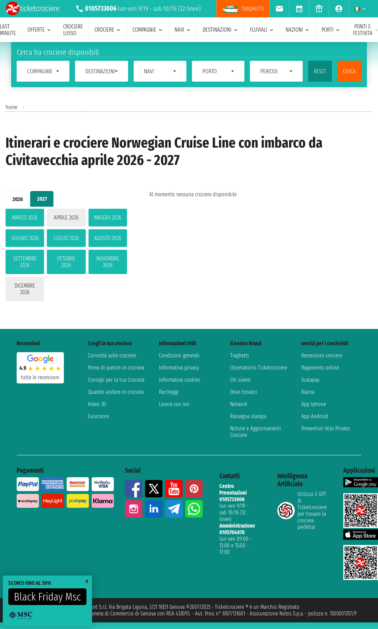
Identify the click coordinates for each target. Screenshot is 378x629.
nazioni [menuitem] (298, 29)
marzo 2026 (24, 217)
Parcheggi (169, 392)
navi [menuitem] (183, 29)
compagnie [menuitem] (148, 29)
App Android (314, 416)
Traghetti (239, 355)
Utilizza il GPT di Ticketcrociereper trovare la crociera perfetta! (302, 510)
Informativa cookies (179, 379)
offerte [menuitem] (39, 29)
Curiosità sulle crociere (112, 355)
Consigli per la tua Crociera (116, 379)
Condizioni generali (179, 355)
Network (238, 404)
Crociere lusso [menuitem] (73, 29)
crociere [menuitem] (107, 29)
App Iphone (313, 404)
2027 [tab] (42, 199)
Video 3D (97, 404)
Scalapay (310, 379)
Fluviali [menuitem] (262, 29)
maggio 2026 (107, 217)
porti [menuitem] (331, 29)
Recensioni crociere (321, 355)
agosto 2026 (107, 238)
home (11, 107)
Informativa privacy (179, 367)
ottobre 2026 (66, 261)
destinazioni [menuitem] (220, 29)
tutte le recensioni (40, 377)
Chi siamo (240, 379)
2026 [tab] (17, 199)
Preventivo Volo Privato (325, 428)
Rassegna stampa (248, 416)
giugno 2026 (25, 238)
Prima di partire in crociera (116, 367)
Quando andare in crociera (116, 392)
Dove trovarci (244, 392)
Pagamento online (320, 367)
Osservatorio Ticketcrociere (258, 367)
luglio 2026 (66, 238)
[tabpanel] (66, 256)
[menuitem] (279, 8)
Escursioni (98, 416)
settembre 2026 (25, 261)
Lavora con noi (174, 404)
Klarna (307, 392)
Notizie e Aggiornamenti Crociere (255, 431)
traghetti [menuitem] (243, 9)
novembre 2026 (107, 261)
